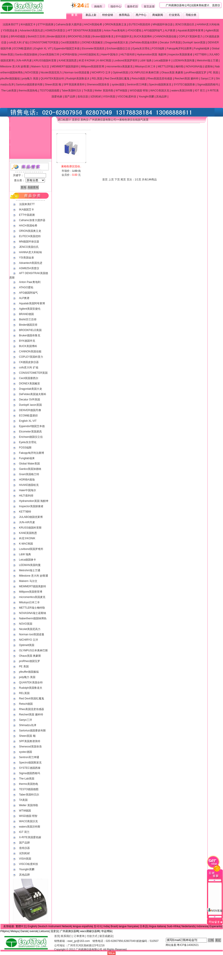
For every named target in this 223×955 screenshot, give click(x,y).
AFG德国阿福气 (153, 30)
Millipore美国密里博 (92, 66)
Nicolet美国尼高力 (51, 72)
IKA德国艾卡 (27, 24)
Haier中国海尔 (109, 54)
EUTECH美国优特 (139, 24)
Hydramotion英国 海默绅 (151, 54)
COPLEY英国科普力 (191, 36)
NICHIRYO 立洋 (101, 72)
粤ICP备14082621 (188, 945)
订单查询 (79, 936)
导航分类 (191, 14)
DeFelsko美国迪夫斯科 (144, 42)
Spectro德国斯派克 (160, 84)
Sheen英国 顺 (53, 84)
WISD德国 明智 (139, 90)
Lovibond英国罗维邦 (125, 60)
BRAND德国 (18, 36)
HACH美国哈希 (93, 24)
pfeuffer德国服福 (10, 78)
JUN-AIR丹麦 (24, 60)
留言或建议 (106, 936)
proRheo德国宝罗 (195, 72)
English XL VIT (43, 48)
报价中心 (115, 6)
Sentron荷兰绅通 (137, 84)
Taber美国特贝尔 (71, 90)
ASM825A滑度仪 (55, 30)
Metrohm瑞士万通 (207, 60)
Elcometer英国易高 (93, 48)
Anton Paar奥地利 (114, 30)
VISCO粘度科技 (126, 96)
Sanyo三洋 (207, 78)
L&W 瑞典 (146, 60)
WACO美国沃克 (159, 90)
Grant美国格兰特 (49, 54)
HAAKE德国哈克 (89, 54)
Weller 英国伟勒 (103, 90)
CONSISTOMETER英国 (44, 42)
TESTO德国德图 (49, 90)
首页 (57, 936)
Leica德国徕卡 (162, 60)
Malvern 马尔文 (40, 66)
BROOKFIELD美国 (79, 36)
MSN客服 (215, 898)
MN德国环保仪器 (163, 24)
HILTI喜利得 (127, 54)
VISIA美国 (109, 96)
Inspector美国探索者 (180, 54)
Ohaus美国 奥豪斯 (172, 72)
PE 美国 (213, 72)
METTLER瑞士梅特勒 (171, 66)
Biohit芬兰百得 (36, 36)
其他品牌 (161, 96)
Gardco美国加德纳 (26, 54)
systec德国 (118, 84)
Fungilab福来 (201, 48)
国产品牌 (69, 96)
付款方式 (92, 936)
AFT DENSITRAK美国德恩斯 (84, 30)
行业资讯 (174, 14)
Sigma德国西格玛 (207, 84)
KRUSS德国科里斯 (45, 60)
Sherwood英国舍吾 (98, 84)
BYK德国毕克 (124, 36)
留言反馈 (149, 6)
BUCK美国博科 (143, 36)
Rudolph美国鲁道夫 (78, 78)
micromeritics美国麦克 (119, 66)
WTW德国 (121, 90)
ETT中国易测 (46, 24)
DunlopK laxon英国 (194, 42)
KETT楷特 (201, 54)
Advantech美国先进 (31, 30)
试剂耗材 (95, 96)
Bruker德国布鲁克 (103, 36)
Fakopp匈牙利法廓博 (179, 48)
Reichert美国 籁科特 (187, 78)
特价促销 (107, 14)
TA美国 (88, 90)
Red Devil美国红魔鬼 (116, 78)
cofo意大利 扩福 (18, 42)
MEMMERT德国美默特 (65, 66)
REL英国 (97, 78)
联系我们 (66, 936)
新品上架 (91, 14)
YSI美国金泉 (9, 30)
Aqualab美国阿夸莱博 (190, 30)
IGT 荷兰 (200, 90)
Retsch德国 (138, 78)
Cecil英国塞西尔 (70, 42)
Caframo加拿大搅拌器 (69, 24)
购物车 (98, 6)
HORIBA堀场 (69, 54)
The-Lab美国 (8, 90)
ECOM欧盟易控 (22, 48)
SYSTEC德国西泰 (184, 84)
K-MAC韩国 (104, 60)
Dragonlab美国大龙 (116, 42)
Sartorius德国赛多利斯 (29, 84)
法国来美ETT (10, 24)
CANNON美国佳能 (165, 36)
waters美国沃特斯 (181, 90)
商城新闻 (157, 14)
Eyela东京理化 (141, 48)
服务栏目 (132, 6)
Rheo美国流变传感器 (160, 78)
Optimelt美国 (120, 72)
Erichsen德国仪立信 (119, 48)
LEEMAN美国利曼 (184, 60)
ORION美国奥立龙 (115, 24)
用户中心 (141, 14)
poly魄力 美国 (30, 78)
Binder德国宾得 (56, 36)
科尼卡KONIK (87, 60)
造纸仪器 (82, 96)
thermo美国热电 (28, 90)
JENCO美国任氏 (185, 24)
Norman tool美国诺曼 (76, 72)
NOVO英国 (31, 72)
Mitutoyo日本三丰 (145, 66)
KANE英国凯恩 (68, 60)
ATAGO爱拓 (134, 30)
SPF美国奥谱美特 (73, 84)
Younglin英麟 (146, 96)
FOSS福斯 (158, 48)
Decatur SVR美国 (170, 42)
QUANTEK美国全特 (52, 78)
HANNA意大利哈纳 (208, 24)
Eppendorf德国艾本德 (66, 48)
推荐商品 (124, 14)
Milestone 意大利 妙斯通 (14, 66)
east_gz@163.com (79, 941)
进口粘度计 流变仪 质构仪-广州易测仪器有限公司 (87, 119)
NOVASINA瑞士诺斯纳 (199, 66)
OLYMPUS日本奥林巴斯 (144, 72)
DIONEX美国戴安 (92, 42)
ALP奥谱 (170, 30)
